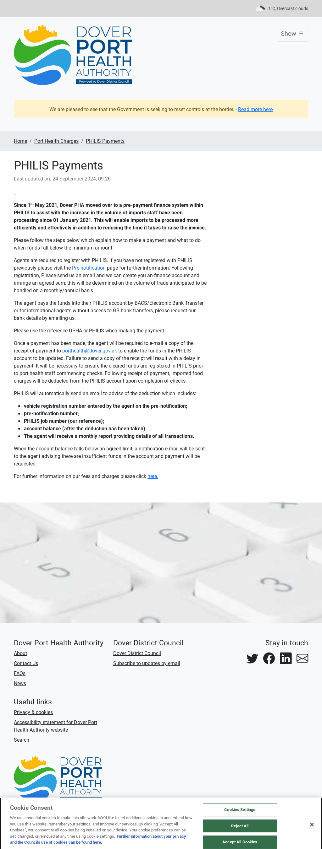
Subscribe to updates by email (146, 663)
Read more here (255, 109)
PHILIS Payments (105, 140)
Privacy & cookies (33, 712)
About (20, 653)
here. (152, 476)
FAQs (19, 673)
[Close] (312, 827)
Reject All (239, 828)
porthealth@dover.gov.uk (89, 350)
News (20, 683)
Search (21, 739)
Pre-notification (89, 267)
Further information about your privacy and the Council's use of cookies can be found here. (98, 842)
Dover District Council (137, 653)
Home (20, 140)
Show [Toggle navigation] (294, 33)
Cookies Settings (239, 812)
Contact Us (26, 663)
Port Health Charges (56, 140)
